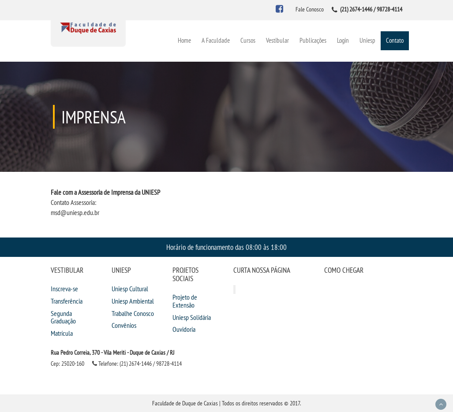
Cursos (247, 40)
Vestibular (277, 40)
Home (184, 40)
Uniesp (367, 40)
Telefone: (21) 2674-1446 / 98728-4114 (137, 363)
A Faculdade (216, 40)
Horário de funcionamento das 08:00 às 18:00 (226, 247)
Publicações (313, 40)
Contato (395, 40)
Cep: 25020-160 (67, 363)
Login (343, 40)
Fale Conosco (310, 9)
